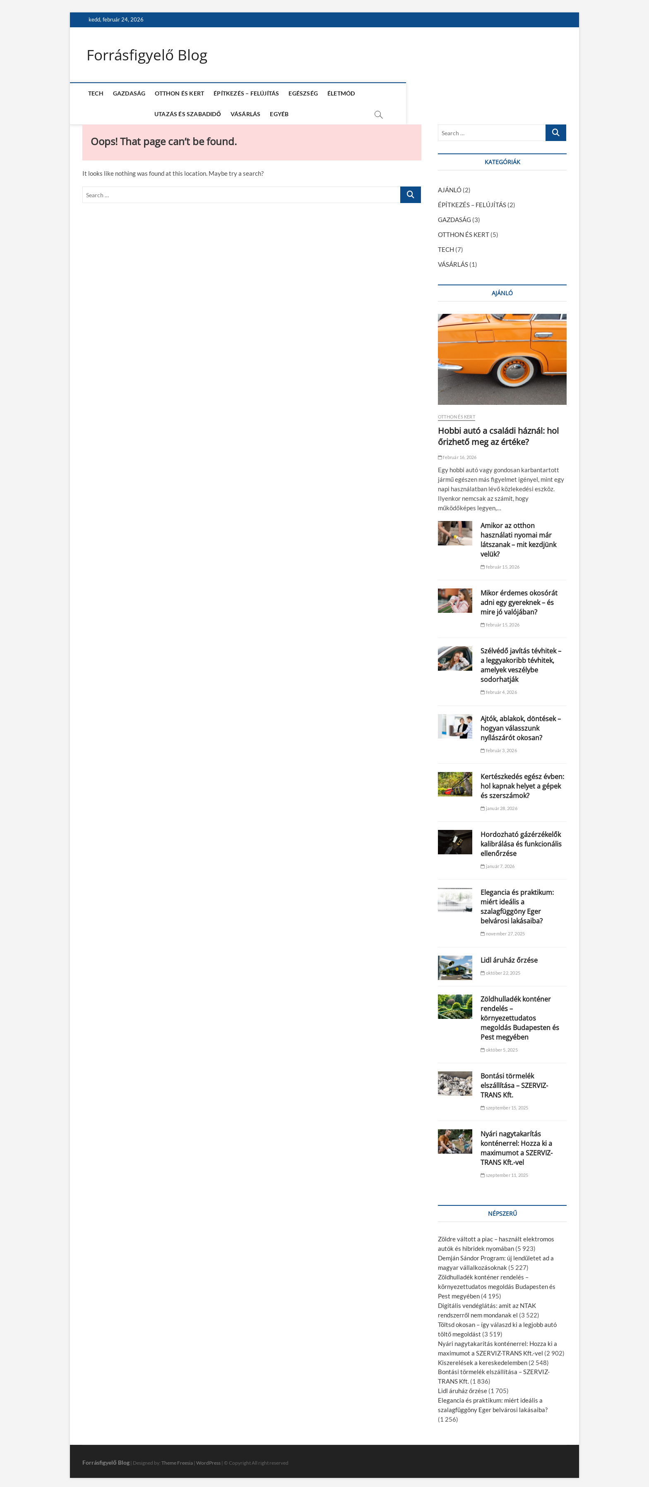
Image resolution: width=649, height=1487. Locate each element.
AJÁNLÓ (450, 186)
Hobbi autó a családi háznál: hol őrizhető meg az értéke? (498, 432)
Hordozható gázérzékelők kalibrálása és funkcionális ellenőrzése (521, 841)
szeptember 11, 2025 (504, 1171)
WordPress (208, 1459)
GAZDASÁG (127, 93)
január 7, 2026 (497, 862)
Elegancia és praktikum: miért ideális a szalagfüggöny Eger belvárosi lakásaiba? (517, 903)
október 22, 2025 (500, 969)
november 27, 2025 (503, 930)
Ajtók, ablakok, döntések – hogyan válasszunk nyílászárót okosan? (521, 724)
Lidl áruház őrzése (509, 956)
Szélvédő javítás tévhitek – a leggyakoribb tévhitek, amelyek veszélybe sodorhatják (521, 662)
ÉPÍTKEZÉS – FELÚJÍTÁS (244, 93)
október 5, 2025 (499, 1046)
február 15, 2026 (500, 563)
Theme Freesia (177, 1459)
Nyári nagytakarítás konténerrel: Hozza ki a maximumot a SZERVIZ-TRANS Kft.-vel (517, 1145)
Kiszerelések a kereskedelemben (482, 1359)
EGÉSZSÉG (301, 93)
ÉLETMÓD (339, 93)
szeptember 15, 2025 (504, 1104)
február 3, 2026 (499, 746)
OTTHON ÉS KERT (177, 93)
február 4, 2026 (499, 688)
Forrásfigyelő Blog (149, 55)
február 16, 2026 (457, 453)
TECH (94, 93)
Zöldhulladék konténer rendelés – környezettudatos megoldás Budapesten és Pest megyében (520, 1014)
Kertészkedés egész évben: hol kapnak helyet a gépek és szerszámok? (522, 783)
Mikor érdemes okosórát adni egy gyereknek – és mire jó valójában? (519, 599)
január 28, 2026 (499, 805)
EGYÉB (487, 93)
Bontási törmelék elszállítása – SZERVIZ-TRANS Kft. (514, 1082)
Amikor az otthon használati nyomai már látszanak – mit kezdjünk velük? (518, 536)
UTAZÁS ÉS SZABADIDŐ (396, 93)
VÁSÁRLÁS (454, 93)
